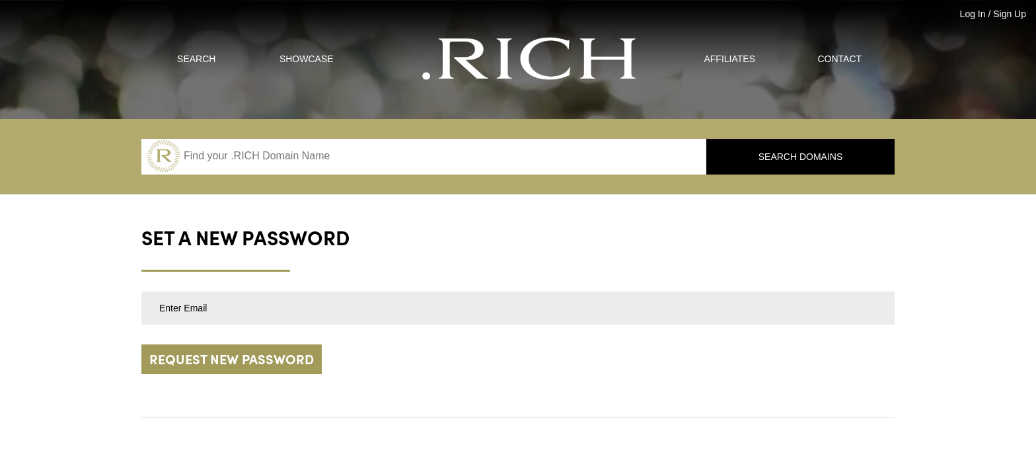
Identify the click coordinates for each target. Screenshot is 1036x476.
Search (196, 59)
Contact (839, 59)
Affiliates (729, 59)
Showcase (306, 59)
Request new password (231, 360)
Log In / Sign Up (993, 14)
